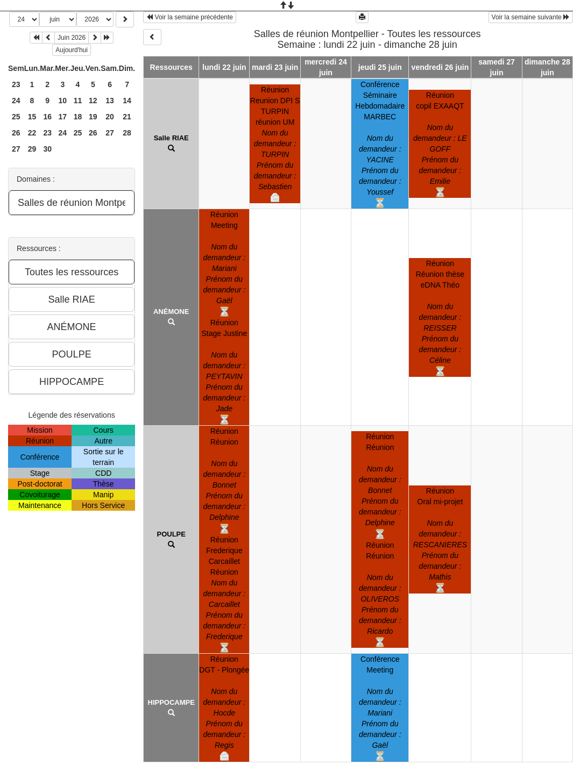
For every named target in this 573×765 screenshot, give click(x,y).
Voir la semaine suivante (531, 17)
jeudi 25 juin (380, 67)
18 (78, 116)
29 (32, 149)
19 (93, 116)
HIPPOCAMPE (171, 702)
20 (109, 116)
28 (127, 132)
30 (47, 149)
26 (16, 132)
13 (109, 100)
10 (63, 100)
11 (78, 100)
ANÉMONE (171, 312)
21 (127, 116)
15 (32, 116)
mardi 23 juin (275, 67)
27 (109, 132)
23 (16, 84)
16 (47, 116)
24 (16, 100)
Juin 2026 (72, 37)
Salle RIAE (171, 138)
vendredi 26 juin (440, 67)
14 (127, 100)
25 (16, 116)
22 (32, 132)
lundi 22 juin (224, 67)
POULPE (171, 534)
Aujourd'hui (71, 50)
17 (63, 116)
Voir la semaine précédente (189, 17)
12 (93, 100)
